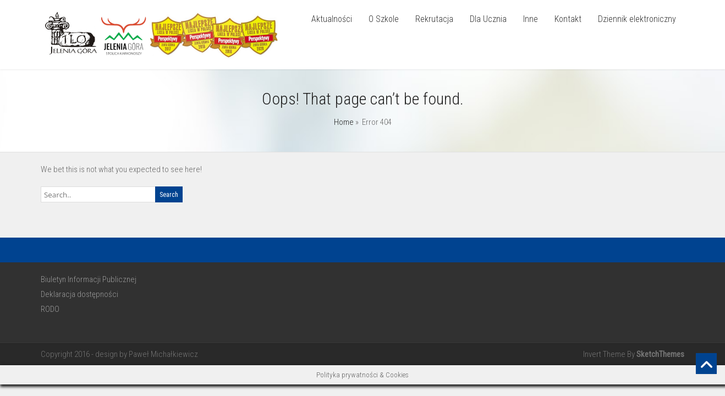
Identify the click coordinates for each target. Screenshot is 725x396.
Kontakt (567, 19)
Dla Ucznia (488, 19)
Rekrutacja (434, 19)
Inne (530, 19)
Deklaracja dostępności (79, 294)
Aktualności (331, 19)
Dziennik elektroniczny (637, 19)
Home (344, 122)
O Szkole (384, 19)
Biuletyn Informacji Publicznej (88, 279)
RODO (50, 309)
